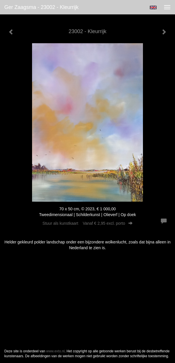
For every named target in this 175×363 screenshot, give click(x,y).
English (153, 7)
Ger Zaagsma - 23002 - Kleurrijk (41, 7)
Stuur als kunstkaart (87, 223)
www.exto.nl (55, 351)
